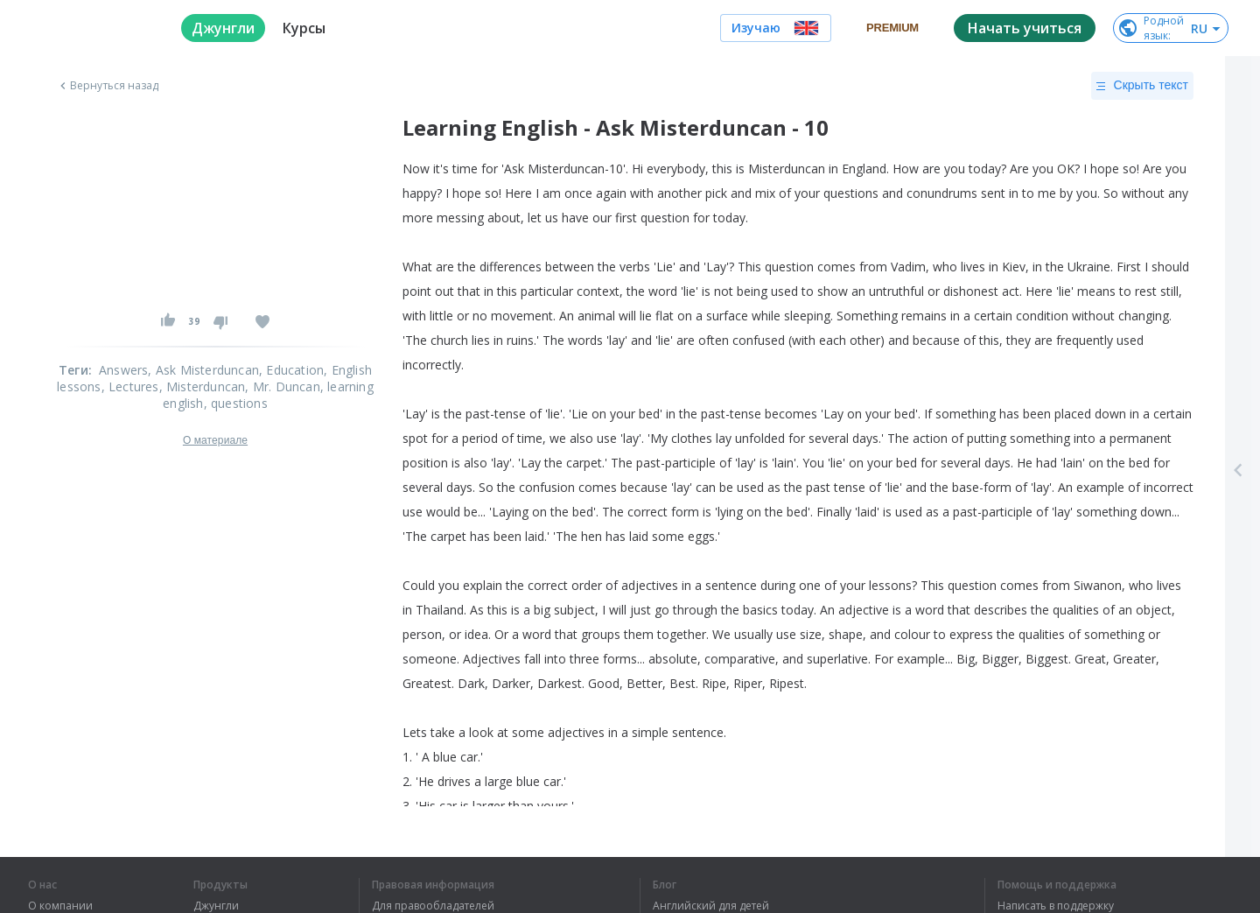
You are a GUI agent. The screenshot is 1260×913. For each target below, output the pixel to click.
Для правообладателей (433, 906)
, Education (291, 370)
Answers (123, 370)
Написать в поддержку (1056, 906)
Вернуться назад (107, 86)
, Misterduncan (202, 386)
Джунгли (216, 906)
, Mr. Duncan (282, 386)
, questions (236, 403)
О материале (215, 440)
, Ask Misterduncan (203, 370)
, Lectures (130, 386)
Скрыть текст (1142, 86)
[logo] (90, 28)
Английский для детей (711, 906)
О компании (60, 906)
